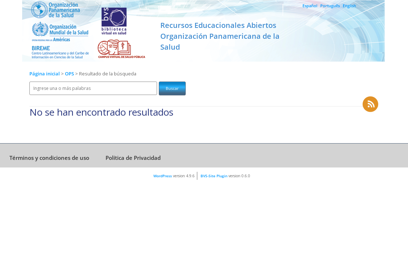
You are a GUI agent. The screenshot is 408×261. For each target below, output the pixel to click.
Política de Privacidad (133, 157)
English (349, 5)
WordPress (162, 175)
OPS (70, 74)
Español (309, 5)
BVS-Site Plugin (214, 175)
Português (330, 5)
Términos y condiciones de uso (49, 157)
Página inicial (44, 74)
